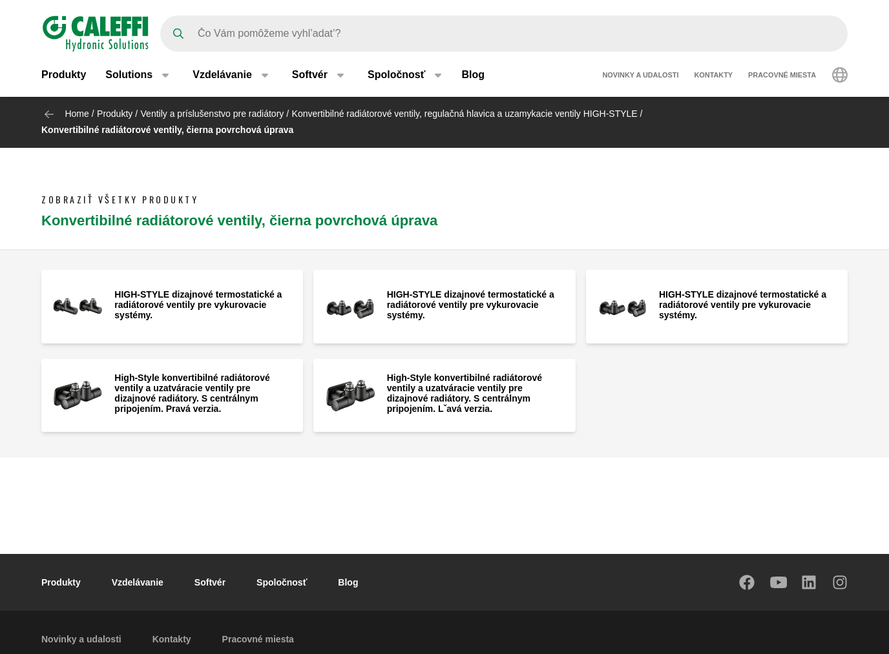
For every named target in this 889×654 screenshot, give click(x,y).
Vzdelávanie (137, 582)
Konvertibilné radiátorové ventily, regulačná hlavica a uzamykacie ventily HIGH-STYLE (465, 113)
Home (77, 113)
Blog (473, 75)
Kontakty (714, 76)
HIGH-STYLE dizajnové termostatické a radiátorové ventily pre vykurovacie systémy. (198, 304)
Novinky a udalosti (640, 76)
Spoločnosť (281, 582)
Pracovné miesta (782, 76)
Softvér (209, 582)
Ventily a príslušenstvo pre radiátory (212, 113)
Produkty (63, 75)
